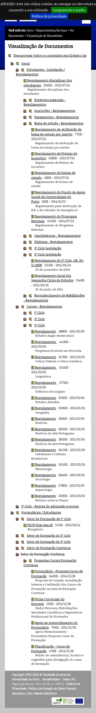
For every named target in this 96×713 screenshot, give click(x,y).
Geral (26, 63)
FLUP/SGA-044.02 (40, 525)
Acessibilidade (51, 679)
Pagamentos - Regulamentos (56, 117)
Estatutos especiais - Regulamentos (45, 102)
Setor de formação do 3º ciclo (49, 541)
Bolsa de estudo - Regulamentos (58, 123)
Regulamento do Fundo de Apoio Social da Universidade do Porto (58, 197)
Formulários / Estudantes (41, 512)
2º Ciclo (39, 319)
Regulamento (45, 331)
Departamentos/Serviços (51, 30)
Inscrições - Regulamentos (54, 110)
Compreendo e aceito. (69, 10)
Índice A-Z (69, 679)
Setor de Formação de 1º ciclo (49, 518)
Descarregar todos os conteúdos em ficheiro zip (50, 55)
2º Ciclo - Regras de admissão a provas (50, 506)
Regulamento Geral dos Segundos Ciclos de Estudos (52, 277)
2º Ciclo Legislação (47, 254)
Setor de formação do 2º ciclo (49, 535)
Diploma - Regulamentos (53, 241)
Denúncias (18, 693)
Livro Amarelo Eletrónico (42, 693)
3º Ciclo (39, 325)
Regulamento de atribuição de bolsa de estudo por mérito (56, 131)
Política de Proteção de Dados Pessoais (52, 689)
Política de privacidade (49, 16)
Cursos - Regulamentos (44, 306)
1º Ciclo (39, 312)
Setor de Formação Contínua (49, 547)
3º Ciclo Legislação (47, 248)
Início (30, 30)
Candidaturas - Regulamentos (57, 235)
